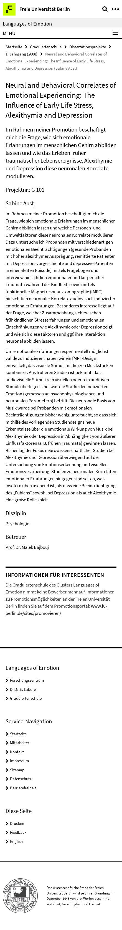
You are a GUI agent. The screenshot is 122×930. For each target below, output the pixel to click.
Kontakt (17, 751)
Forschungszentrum (27, 680)
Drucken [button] (17, 823)
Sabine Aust (20, 203)
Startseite (14, 46)
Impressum (19, 760)
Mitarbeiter (19, 742)
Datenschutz (20, 778)
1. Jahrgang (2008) (21, 54)
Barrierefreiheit (23, 787)
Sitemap (17, 769)
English (16, 841)
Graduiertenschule (46, 46)
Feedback (18, 832)
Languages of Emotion (27, 23)
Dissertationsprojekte (87, 46)
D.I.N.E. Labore (23, 689)
